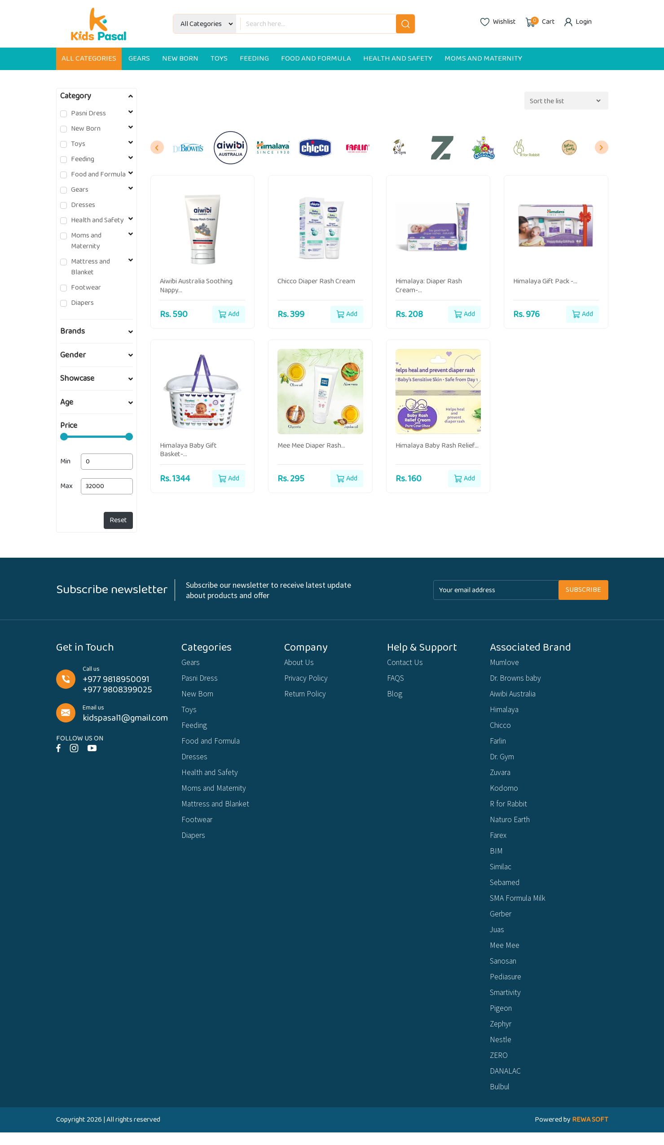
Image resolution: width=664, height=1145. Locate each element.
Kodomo (504, 792)
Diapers (82, 303)
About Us (299, 662)
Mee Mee (504, 953)
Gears (139, 59)
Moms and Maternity (483, 59)
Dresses (83, 205)
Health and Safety (397, 59)
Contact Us (405, 662)
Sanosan (504, 969)
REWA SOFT (590, 1132)
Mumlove (505, 662)
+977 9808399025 (117, 690)
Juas (498, 937)
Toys (219, 59)
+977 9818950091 (116, 679)
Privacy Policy (306, 679)
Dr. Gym (502, 759)
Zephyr (502, 1034)
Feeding (254, 59)
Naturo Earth (512, 824)
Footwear (86, 287)
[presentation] (157, 147)
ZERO (499, 1066)
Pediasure (506, 986)
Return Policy (306, 695)
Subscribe (583, 589)
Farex (498, 840)
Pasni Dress (88, 113)
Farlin (499, 743)
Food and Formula (316, 59)
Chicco (501, 727)
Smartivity (506, 1002)
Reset (118, 520)
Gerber (501, 921)
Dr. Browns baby (517, 679)
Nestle (501, 1050)
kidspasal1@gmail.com (125, 718)
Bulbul (501, 1099)
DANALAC (505, 1083)
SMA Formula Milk (519, 905)
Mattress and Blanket (90, 267)
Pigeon (501, 1018)
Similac (501, 873)
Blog (395, 695)
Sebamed (505, 889)
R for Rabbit (509, 808)
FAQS (395, 679)
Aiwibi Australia (514, 695)
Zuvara (501, 776)
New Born (180, 59)
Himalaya (505, 711)
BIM (496, 856)
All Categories (89, 59)
